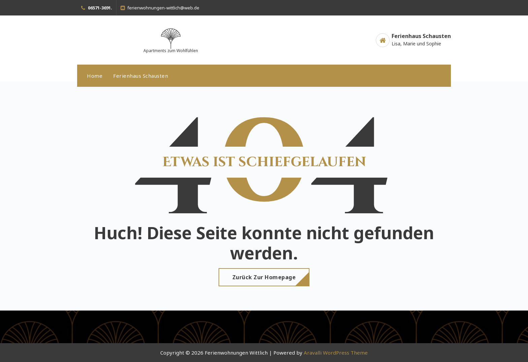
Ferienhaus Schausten (140, 75)
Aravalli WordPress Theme (336, 352)
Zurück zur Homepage (264, 277)
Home (94, 75)
